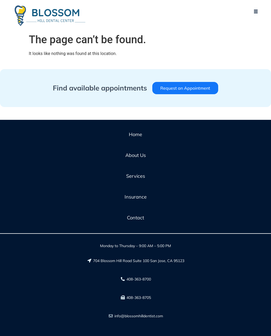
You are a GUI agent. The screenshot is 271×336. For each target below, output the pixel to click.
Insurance (136, 197)
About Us (135, 155)
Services (135, 176)
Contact (135, 218)
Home (135, 134)
